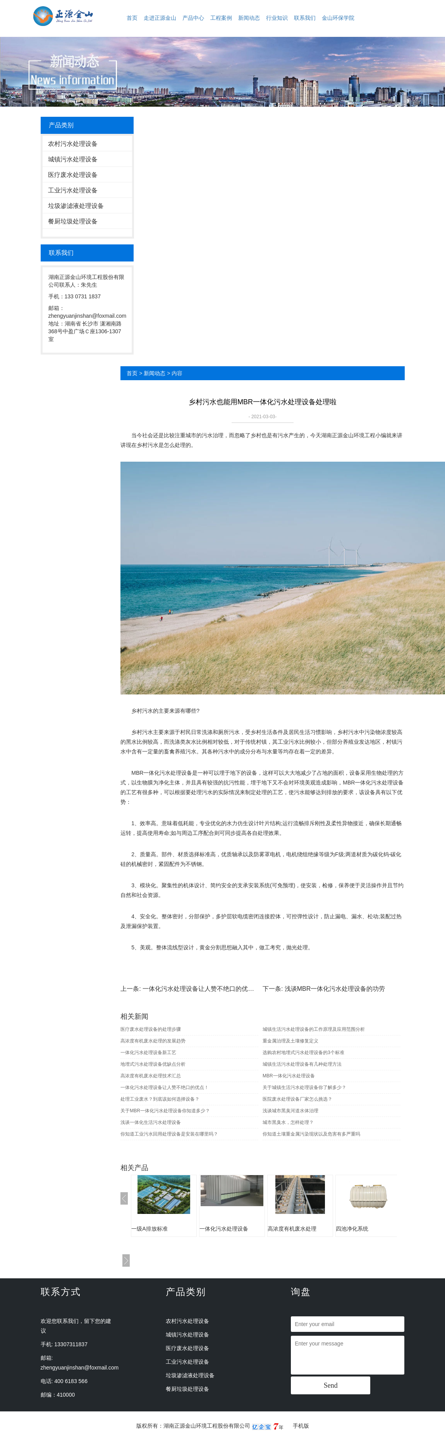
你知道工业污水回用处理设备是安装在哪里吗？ (169, 1134)
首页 (132, 18)
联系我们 (305, 18)
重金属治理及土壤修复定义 (290, 1041)
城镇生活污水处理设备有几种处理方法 (302, 1064)
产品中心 (193, 18)
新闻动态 (249, 18)
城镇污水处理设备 (73, 159)
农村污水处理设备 (73, 143)
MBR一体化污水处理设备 (289, 1076)
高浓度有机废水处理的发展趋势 (153, 1041)
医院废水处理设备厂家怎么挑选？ (297, 1099)
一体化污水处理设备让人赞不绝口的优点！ (201, 988)
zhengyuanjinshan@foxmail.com (80, 1367)
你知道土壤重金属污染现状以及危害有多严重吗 (311, 1134)
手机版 (301, 1426)
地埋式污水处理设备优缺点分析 (153, 1064)
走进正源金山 (160, 18)
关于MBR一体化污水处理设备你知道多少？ (165, 1110)
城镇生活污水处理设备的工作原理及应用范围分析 (314, 1029)
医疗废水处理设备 (73, 174)
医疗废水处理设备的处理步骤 (150, 1029)
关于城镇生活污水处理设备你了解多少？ (304, 1087)
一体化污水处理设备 (223, 1229)
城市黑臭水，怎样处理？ (288, 1122)
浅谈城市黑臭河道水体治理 (290, 1110)
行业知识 (277, 18)
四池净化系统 (352, 1229)
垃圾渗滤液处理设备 (76, 206)
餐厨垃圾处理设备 (73, 221)
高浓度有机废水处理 (292, 1229)
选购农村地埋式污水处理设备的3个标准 (303, 1052)
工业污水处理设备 (73, 190)
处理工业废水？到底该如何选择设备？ (159, 1099)
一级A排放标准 (149, 1229)
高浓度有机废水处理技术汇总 (150, 1076)
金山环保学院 (338, 18)
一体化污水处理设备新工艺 (148, 1052)
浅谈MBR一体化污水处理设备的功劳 (335, 988)
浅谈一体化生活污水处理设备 (150, 1122)
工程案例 (221, 18)
